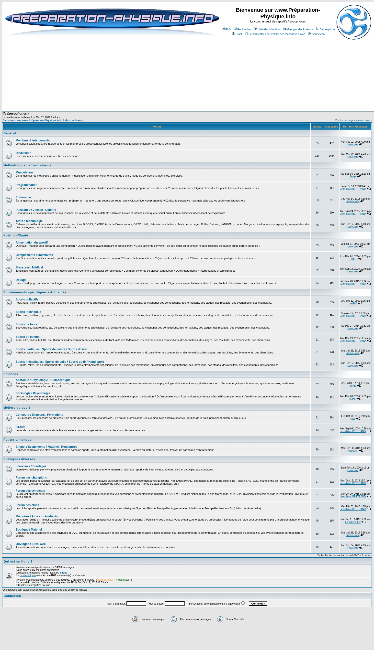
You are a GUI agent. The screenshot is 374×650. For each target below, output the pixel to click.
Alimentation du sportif (32, 242)
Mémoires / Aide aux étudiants (37, 516)
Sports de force (26, 324)
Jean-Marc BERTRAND (353, 189)
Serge (353, 176)
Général (9, 133)
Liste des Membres (267, 29)
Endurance (23, 197)
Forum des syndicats (30, 490)
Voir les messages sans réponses (353, 120)
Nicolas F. (353, 450)
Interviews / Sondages (31, 466)
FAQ (226, 29)
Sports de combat (28, 337)
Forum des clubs (27, 505)
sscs (353, 418)
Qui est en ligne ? (18, 561)
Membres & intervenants (33, 140)
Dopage (21, 280)
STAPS (20, 427)
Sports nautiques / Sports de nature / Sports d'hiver (52, 349)
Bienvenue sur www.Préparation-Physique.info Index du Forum (42, 120)
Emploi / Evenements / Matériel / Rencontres (46, 446)
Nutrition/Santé (15, 235)
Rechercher (242, 29)
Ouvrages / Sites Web (31, 544)
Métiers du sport (16, 407)
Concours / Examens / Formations (39, 414)
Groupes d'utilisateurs (298, 29)
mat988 (353, 303)
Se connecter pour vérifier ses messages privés (275, 33)
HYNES (353, 259)
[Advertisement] (113, 97)
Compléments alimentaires (34, 255)
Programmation (26, 185)
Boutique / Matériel (29, 529)
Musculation (24, 172)
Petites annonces (17, 439)
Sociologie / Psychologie (33, 393)
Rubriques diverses (19, 459)
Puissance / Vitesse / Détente (36, 210)
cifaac (63, 572)
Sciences (10, 374)
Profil (237, 33)
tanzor (353, 399)
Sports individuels (28, 312)
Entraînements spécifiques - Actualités (35, 292)
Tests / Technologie (29, 221)
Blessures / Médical (29, 267)
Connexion (316, 33)
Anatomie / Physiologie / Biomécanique (43, 380)
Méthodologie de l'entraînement (29, 165)
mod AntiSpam (28, 575)
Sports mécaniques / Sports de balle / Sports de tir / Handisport (60, 361)
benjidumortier (353, 522)
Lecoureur (352, 144)
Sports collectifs (27, 299)
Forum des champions (31, 477)
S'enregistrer (325, 29)
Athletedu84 (352, 201)
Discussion (23, 153)
